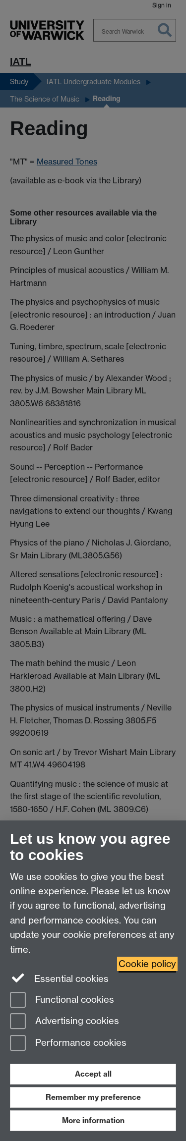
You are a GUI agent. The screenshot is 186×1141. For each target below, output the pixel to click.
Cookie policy (147, 964)
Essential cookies (59, 978)
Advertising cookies (64, 1022)
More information (93, 1120)
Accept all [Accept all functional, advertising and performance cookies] (93, 1074)
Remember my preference (93, 1097)
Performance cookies (68, 1043)
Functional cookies (62, 1000)
